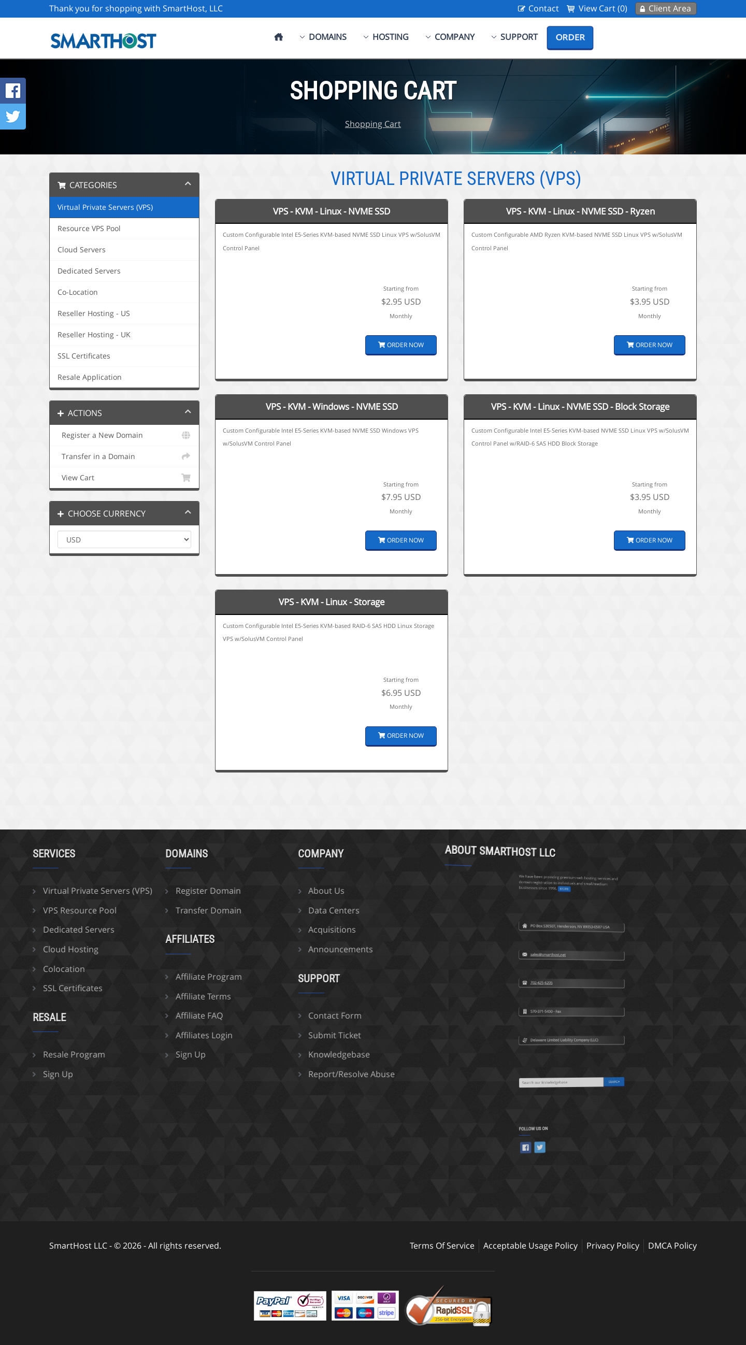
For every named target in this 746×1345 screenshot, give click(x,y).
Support (519, 36)
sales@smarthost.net (566, 907)
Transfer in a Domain (124, 456)
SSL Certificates (84, 356)
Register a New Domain (124, 435)
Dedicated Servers (89, 271)
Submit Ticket (280, 1035)
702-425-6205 (564, 936)
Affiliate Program (154, 976)
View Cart (124, 477)
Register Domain (154, 890)
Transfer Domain (154, 910)
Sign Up (136, 1054)
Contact (543, 8)
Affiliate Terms (149, 996)
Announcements (286, 949)
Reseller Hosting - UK (94, 334)
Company (455, 36)
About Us (272, 890)
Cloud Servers (82, 249)
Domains (328, 36)
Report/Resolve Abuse (297, 1074)
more (570, 838)
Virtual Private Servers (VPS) (105, 207)
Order (570, 37)
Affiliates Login (149, 1035)
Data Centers (280, 910)
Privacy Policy (612, 1245)
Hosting (390, 36)
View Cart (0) (603, 8)
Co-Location (78, 292)
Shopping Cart (373, 124)
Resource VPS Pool (89, 228)
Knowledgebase (285, 1054)
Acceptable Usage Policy (530, 1245)
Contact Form (281, 1015)
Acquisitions (278, 929)
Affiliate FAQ (144, 1015)
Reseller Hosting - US (94, 313)
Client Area (670, 8)
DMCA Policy (672, 1245)
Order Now (401, 344)
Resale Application (90, 377)
